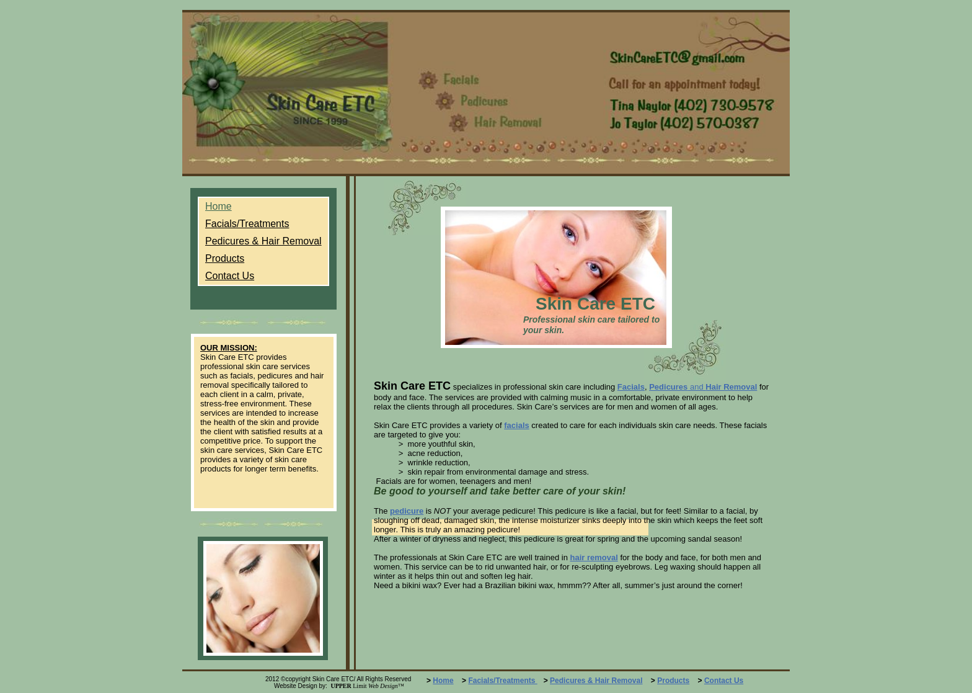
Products (673, 680)
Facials (631, 386)
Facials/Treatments (502, 680)
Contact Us (723, 680)
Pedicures (668, 386)
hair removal (593, 557)
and (696, 386)
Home (443, 680)
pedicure (406, 511)
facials (516, 425)
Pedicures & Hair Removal (596, 680)
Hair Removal (731, 386)
